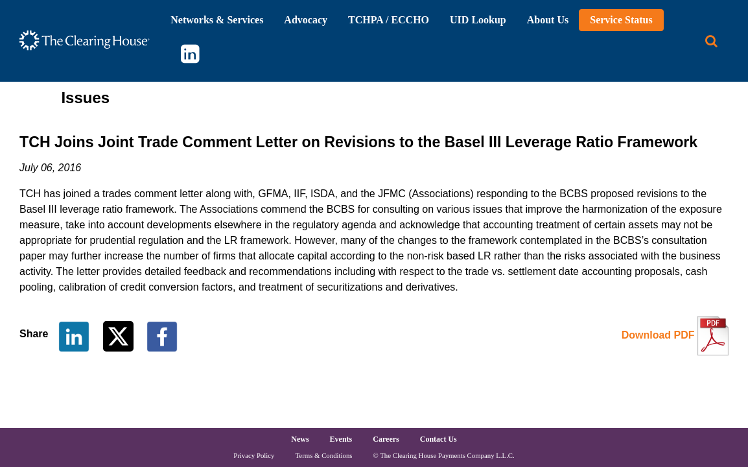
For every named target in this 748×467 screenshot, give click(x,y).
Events (341, 439)
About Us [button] (547, 19)
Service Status (621, 19)
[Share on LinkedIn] (73, 335)
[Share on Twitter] (119, 335)
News (300, 439)
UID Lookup (478, 19)
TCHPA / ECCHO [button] (388, 19)
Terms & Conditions (324, 455)
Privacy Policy (253, 455)
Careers (386, 439)
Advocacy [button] (305, 19)
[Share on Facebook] (162, 335)
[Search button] (711, 41)
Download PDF (658, 335)
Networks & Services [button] (216, 19)
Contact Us (438, 439)
